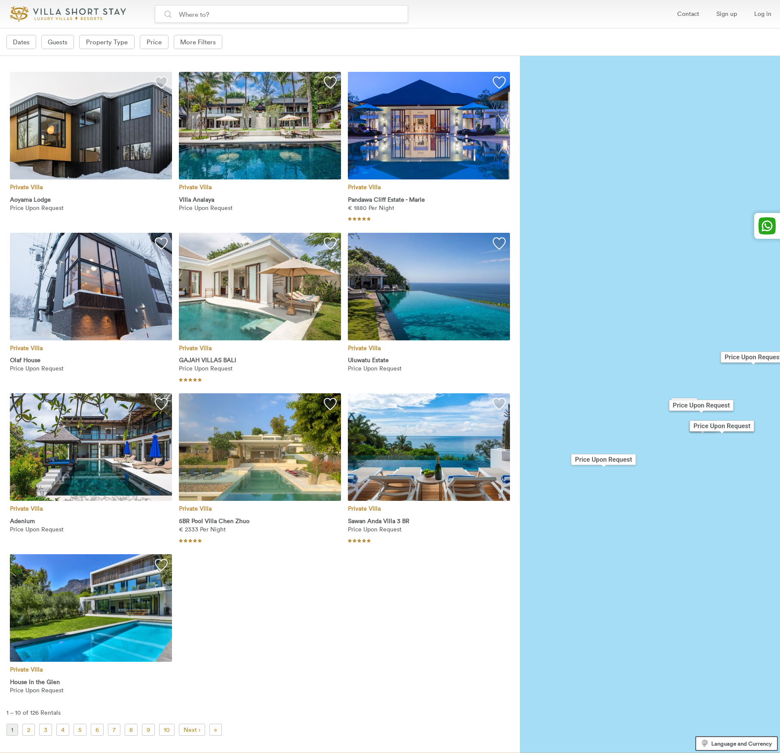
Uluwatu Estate (368, 363)
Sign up (726, 13)
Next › (192, 732)
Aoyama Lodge (30, 202)
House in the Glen (35, 684)
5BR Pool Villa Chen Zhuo (214, 524)
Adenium (22, 524)
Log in (762, 13)
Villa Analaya (196, 202)
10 (167, 732)
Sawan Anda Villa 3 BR (378, 524)
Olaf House (25, 363)
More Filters (200, 41)
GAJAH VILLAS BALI (207, 363)
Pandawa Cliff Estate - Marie (386, 202)
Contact (688, 13)
